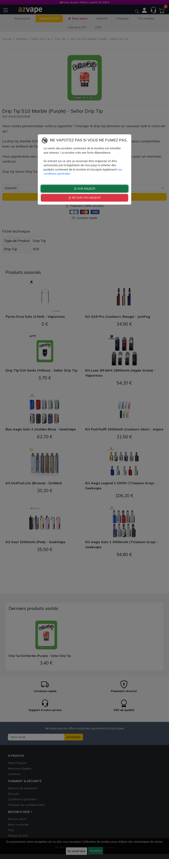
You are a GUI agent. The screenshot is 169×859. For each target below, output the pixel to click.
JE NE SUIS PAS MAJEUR (85, 197)
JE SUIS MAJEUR (84, 188)
